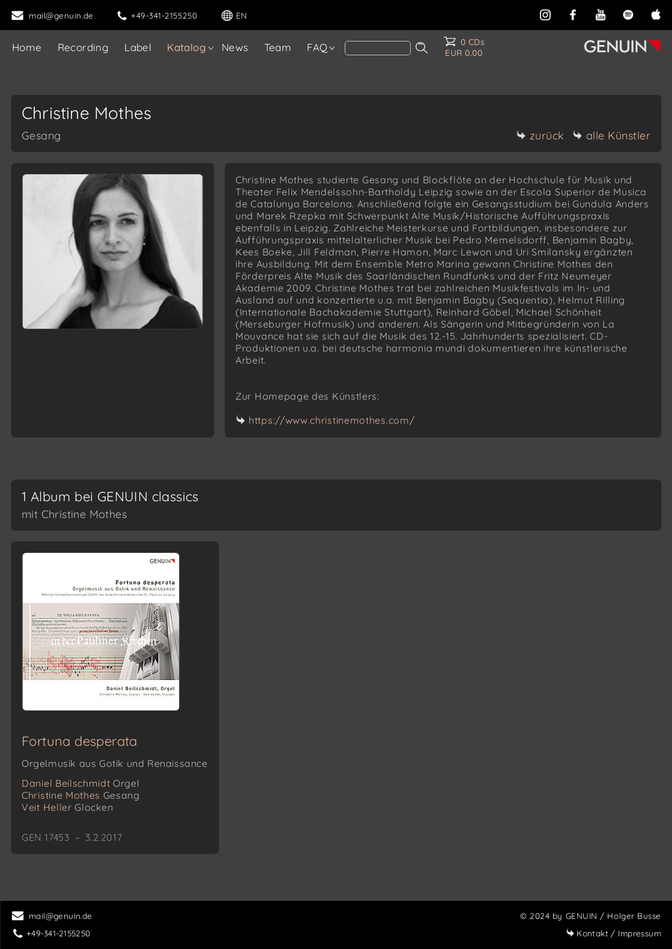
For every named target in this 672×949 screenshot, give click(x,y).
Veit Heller (68, 807)
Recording (83, 47)
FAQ (317, 47)
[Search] (378, 48)
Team (278, 47)
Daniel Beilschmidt (80, 783)
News (235, 47)
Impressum (613, 933)
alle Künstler (612, 135)
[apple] (655, 13)
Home (27, 47)
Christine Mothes (80, 795)
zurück (540, 135)
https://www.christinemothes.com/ (331, 420)
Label (137, 47)
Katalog (186, 47)
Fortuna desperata (80, 741)
